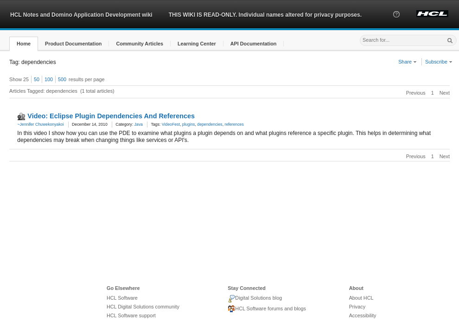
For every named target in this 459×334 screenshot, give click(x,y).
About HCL (361, 298)
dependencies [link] (209, 124)
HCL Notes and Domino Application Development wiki (81, 15)
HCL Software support (131, 315)
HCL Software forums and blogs (267, 309)
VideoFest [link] (171, 124)
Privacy (357, 306)
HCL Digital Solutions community (143, 306)
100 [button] (49, 79)
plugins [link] (188, 124)
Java (138, 124)
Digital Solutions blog (255, 298)
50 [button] (36, 79)
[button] (396, 22)
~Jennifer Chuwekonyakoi (40, 124)
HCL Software (122, 298)
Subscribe (439, 61)
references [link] (234, 124)
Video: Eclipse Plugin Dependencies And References (111, 116)
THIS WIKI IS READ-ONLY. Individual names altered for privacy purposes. (265, 15)
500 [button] (62, 79)
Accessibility (362, 315)
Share (407, 61)
